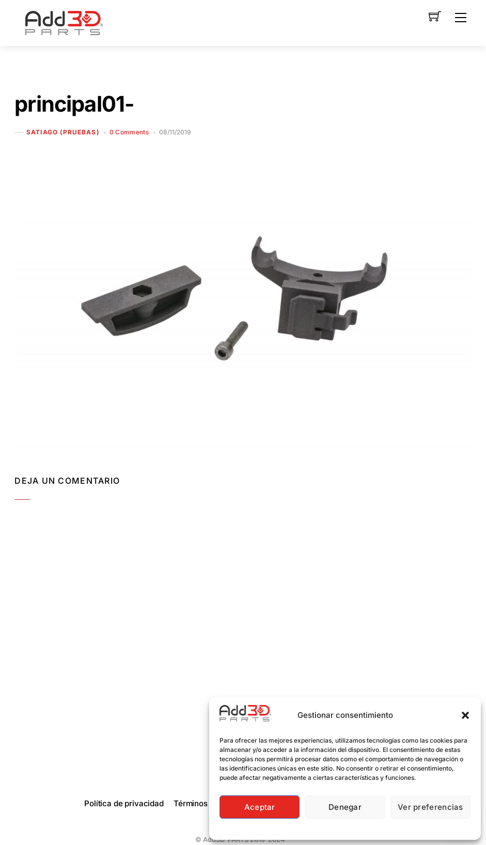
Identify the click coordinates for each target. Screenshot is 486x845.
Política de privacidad (124, 803)
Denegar (345, 807)
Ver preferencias (430, 807)
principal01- (74, 104)
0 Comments (129, 132)
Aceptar (259, 807)
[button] (465, 715)
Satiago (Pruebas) (62, 132)
